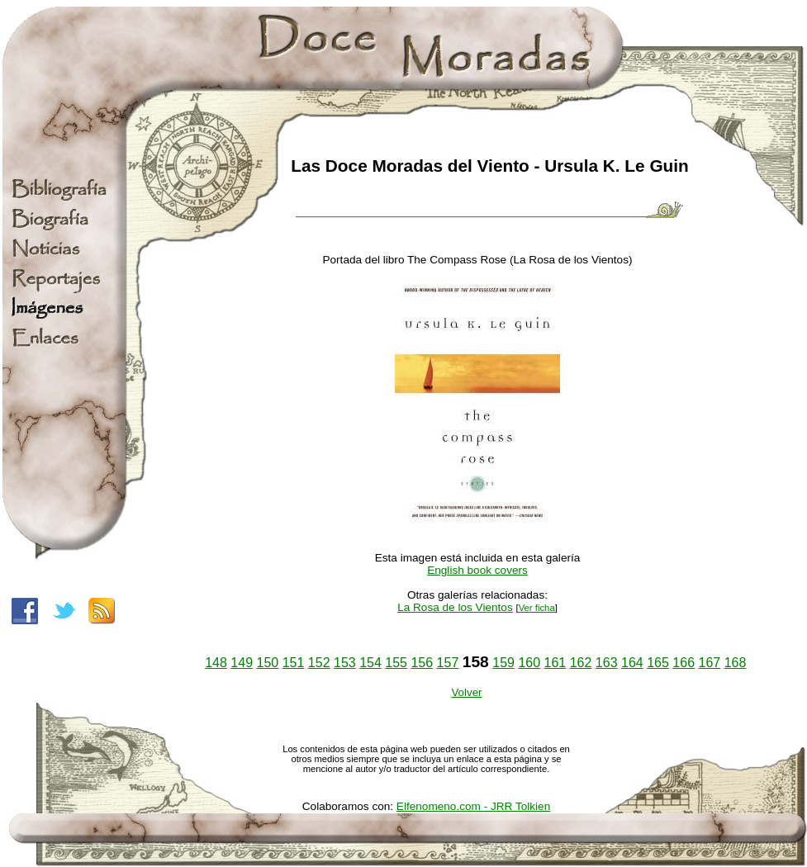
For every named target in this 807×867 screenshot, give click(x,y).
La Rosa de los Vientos (455, 607)
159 (503, 663)
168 (735, 663)
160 (529, 663)
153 (345, 663)
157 (448, 663)
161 (555, 663)
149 (241, 663)
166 (683, 663)
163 (607, 663)
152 (319, 663)
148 (216, 663)
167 (709, 663)
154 (370, 663)
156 (422, 663)
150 (268, 663)
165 (658, 663)
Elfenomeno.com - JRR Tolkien (473, 806)
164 (632, 663)
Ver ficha (537, 608)
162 (581, 663)
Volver (466, 692)
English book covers (477, 570)
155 (396, 663)
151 (293, 663)
